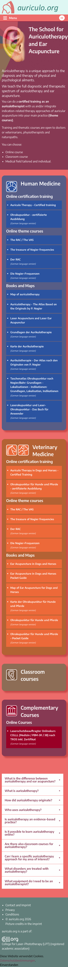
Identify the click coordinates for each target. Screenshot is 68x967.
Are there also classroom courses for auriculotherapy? (29, 845)
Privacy (10, 910)
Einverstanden (9, 964)
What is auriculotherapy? (22, 791)
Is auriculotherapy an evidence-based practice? (30, 820)
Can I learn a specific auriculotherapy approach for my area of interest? (29, 857)
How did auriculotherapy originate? (28, 800)
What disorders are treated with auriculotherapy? (27, 870)
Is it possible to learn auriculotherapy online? (29, 833)
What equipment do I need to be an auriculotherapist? (29, 882)
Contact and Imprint (18, 905)
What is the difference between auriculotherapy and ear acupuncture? (30, 780)
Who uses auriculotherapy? (23, 810)
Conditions (12, 914)
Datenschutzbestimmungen (17, 960)
